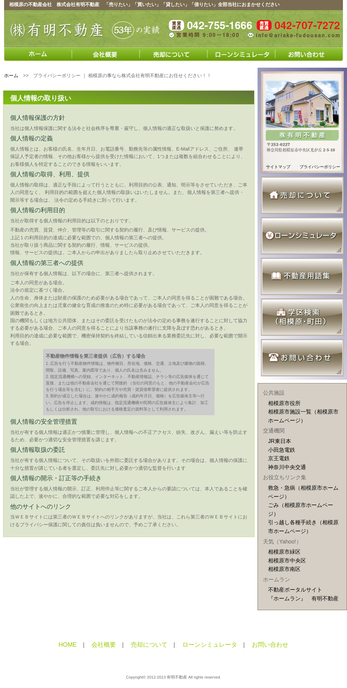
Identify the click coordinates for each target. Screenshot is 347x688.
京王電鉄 (279, 458)
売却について (149, 644)
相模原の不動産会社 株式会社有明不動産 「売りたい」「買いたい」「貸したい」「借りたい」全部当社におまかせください (144, 4)
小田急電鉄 (281, 450)
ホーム (11, 75)
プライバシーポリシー (320, 166)
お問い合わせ (270, 644)
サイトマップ (278, 166)
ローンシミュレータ (209, 644)
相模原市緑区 (284, 552)
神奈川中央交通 (287, 467)
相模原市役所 (284, 403)
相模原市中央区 (287, 560)
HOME (68, 644)
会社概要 (103, 644)
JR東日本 (279, 441)
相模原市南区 (284, 569)
